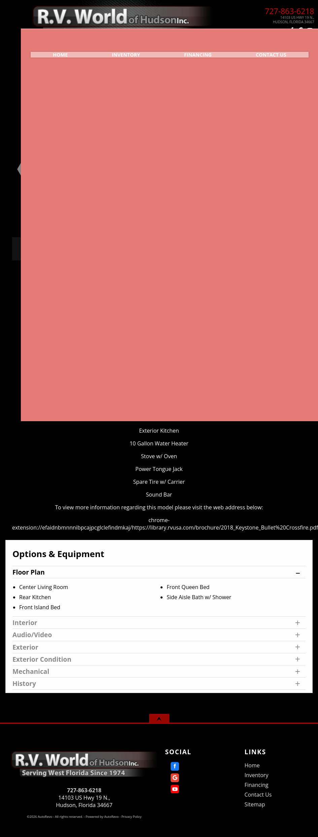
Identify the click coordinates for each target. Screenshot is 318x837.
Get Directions (276, 267)
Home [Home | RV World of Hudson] (34, 49)
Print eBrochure (276, 278)
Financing (192, 49)
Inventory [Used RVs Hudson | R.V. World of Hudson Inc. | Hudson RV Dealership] (110, 49)
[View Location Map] (278, 19)
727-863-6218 (84, 790)
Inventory (256, 775)
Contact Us (258, 794)
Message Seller (276, 246)
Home (251, 765)
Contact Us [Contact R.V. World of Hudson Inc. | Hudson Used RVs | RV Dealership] (275, 49)
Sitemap (254, 804)
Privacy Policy (131, 816)
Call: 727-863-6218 (275, 257)
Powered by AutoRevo (101, 816)
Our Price (64, 249)
